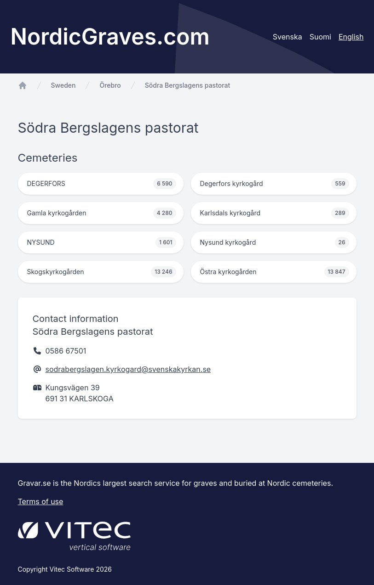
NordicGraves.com (110, 36)
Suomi (320, 36)
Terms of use (40, 501)
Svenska (287, 36)
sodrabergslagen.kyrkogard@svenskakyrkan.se (128, 369)
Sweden (63, 85)
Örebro (110, 85)
